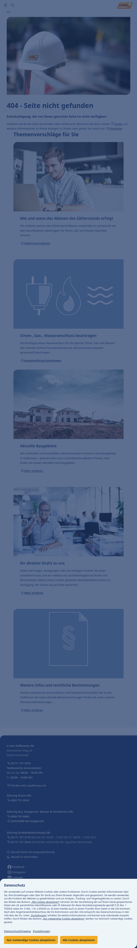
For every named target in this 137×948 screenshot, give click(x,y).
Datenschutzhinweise (17, 931)
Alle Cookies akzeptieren (79, 940)
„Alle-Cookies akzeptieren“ (45, 902)
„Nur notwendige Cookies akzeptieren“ (63, 918)
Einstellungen (41, 931)
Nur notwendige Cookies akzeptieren (31, 940)
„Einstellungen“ (38, 915)
